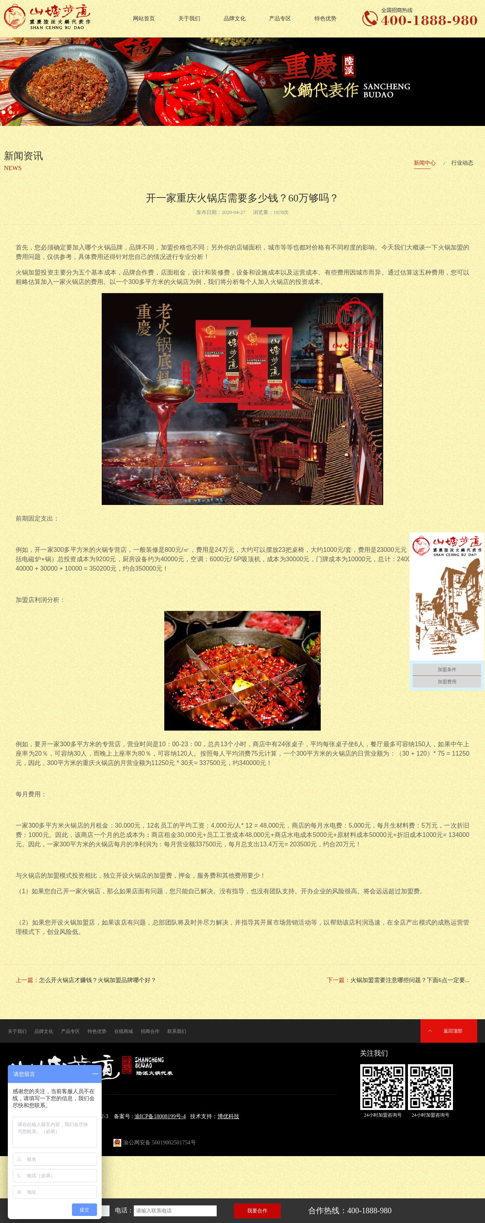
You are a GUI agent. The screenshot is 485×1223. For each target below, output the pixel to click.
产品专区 (280, 19)
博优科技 (228, 1116)
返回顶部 (453, 1031)
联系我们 (176, 1031)
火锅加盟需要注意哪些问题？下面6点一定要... (409, 980)
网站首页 (144, 19)
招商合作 (150, 1031)
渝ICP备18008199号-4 (160, 1116)
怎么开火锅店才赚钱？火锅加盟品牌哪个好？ (97, 980)
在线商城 (123, 1031)
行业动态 (462, 163)
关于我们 (189, 19)
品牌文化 (235, 19)
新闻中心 (425, 163)
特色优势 (325, 19)
